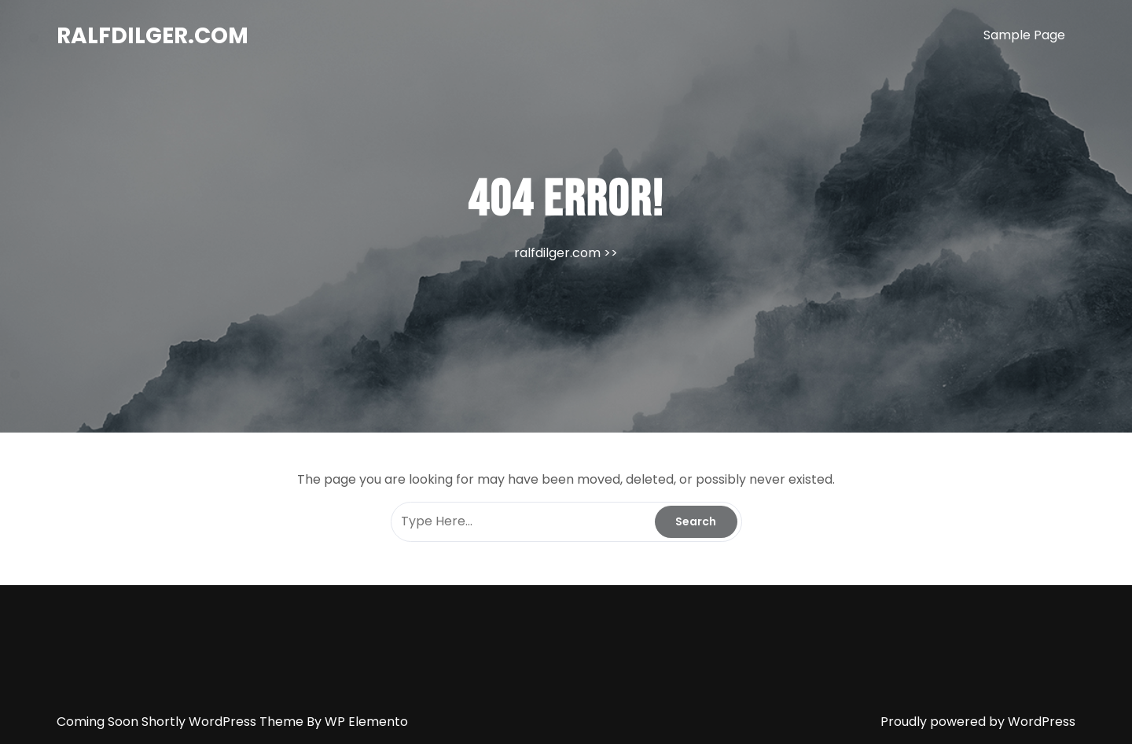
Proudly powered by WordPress (977, 722)
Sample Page (1024, 35)
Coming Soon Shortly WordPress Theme (182, 722)
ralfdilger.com (152, 35)
